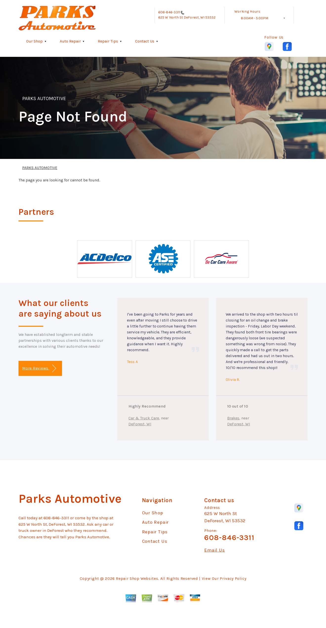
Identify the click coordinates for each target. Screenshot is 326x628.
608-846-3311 (169, 12)
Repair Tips (108, 41)
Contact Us (144, 41)
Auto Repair (70, 41)
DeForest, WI (139, 424)
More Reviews (39, 368)
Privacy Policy (233, 578)
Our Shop (34, 41)
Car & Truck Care (143, 418)
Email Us (214, 550)
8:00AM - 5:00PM (254, 18)
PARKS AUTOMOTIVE (44, 98)
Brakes (233, 418)
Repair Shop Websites (137, 578)
